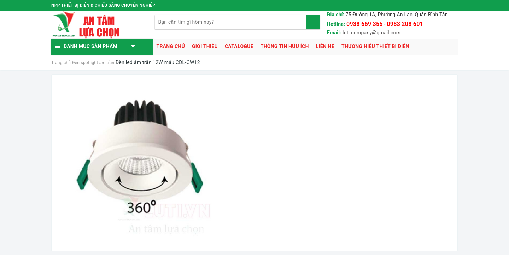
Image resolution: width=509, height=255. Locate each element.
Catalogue (239, 46)
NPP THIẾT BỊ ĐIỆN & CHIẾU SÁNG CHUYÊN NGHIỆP (103, 5)
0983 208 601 (405, 24)
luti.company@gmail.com (371, 32)
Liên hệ (325, 46)
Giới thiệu (205, 46)
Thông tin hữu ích (285, 46)
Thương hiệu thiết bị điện (375, 46)
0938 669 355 (364, 24)
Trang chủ (171, 46)
